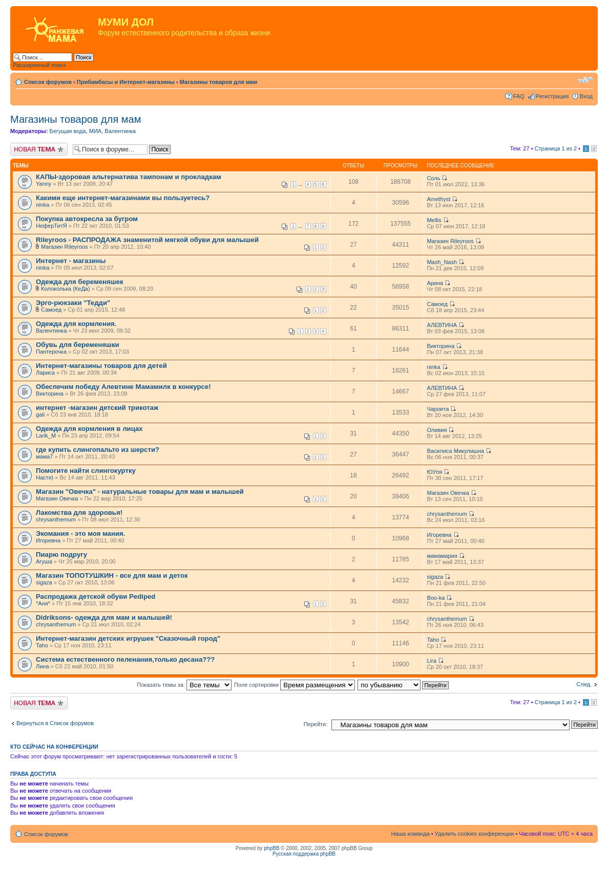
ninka (42, 205)
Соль (433, 178)
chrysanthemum (56, 519)
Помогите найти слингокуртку (86, 470)
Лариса (45, 372)
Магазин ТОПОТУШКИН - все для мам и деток (112, 575)
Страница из (556, 148)
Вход (586, 96)
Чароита (438, 409)
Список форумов (48, 82)
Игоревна (48, 540)
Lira (431, 661)
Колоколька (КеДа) (65, 289)
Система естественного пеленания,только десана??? (125, 659)
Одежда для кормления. (76, 324)
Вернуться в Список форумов (55, 723)
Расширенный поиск (39, 65)
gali (40, 414)
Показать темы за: (184, 685)
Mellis (434, 220)
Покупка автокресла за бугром (87, 219)
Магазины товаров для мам (218, 82)
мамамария (442, 556)
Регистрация (552, 96)
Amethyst (438, 199)
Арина (435, 283)
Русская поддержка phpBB (304, 854)
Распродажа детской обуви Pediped (95, 596)
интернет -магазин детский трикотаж (97, 407)
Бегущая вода (67, 131)
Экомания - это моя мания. (80, 533)
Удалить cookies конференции (474, 834)
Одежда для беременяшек (79, 282)
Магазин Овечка (57, 498)
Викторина (440, 346)
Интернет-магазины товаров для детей (101, 365)
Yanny (43, 184)
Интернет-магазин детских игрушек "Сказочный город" (128, 638)
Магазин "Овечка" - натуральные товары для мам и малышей (140, 491)
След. (584, 684)
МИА (95, 131)
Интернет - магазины (71, 261)
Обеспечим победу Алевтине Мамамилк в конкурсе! (123, 386)
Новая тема (39, 149)
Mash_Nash (442, 262)
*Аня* (43, 603)
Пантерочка (51, 352)
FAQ (519, 96)
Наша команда (410, 834)
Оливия (437, 430)
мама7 (44, 456)
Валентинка (120, 131)
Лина (42, 666)
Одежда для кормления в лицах (89, 428)
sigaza (44, 582)
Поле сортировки (294, 685)
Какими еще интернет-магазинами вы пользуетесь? (122, 198)
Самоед (51, 310)
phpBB (271, 848)
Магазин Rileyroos (64, 247)
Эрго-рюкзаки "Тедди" (73, 303)
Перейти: (316, 724)
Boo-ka (436, 598)
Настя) (44, 477)
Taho (42, 645)
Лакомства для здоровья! (79, 512)
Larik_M (46, 435)
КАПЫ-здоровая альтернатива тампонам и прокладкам (128, 177)
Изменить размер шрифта (585, 79)
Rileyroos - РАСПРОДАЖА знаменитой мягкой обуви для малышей (147, 240)
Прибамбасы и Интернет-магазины (126, 82)
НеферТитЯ (51, 226)
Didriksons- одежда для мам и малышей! (104, 617)
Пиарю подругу (61, 554)
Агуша (44, 561)
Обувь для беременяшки (77, 345)
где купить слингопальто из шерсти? (97, 449)
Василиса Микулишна (455, 451)
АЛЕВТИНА (442, 325)
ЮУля (434, 472)
